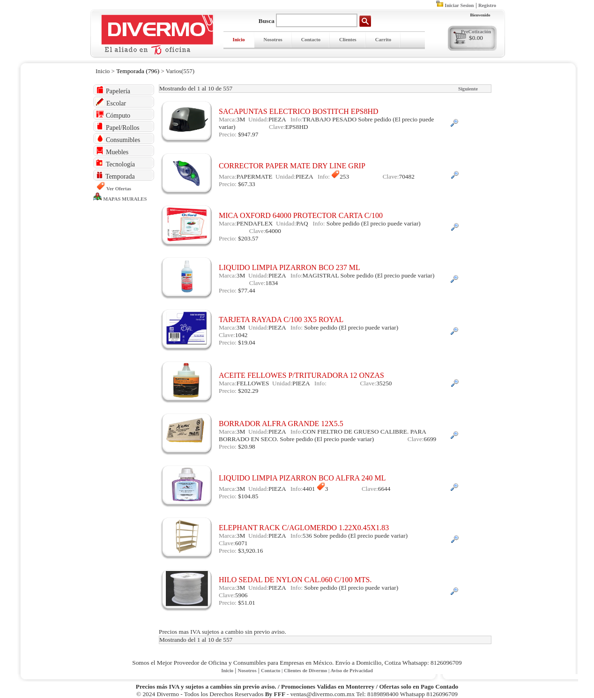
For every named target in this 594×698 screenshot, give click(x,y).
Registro (487, 5)
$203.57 (248, 238)
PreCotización (476, 31)
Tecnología (115, 163)
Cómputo (113, 114)
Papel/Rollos (118, 126)
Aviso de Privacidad (351, 670)
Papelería (113, 90)
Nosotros (273, 39)
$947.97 (248, 134)
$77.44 (246, 290)
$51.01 (246, 602)
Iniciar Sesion (459, 5)
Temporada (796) (137, 71)
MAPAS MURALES (125, 199)
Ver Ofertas (118, 188)
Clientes (347, 39)
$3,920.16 (250, 550)
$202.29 (248, 390)
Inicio (239, 39)
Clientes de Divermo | (307, 670)
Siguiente (468, 88)
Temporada (115, 175)
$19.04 (246, 342)
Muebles (112, 151)
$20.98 (246, 446)
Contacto (310, 39)
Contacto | (272, 670)
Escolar (111, 102)
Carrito (383, 39)
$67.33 (246, 184)
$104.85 (248, 496)
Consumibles (118, 139)
